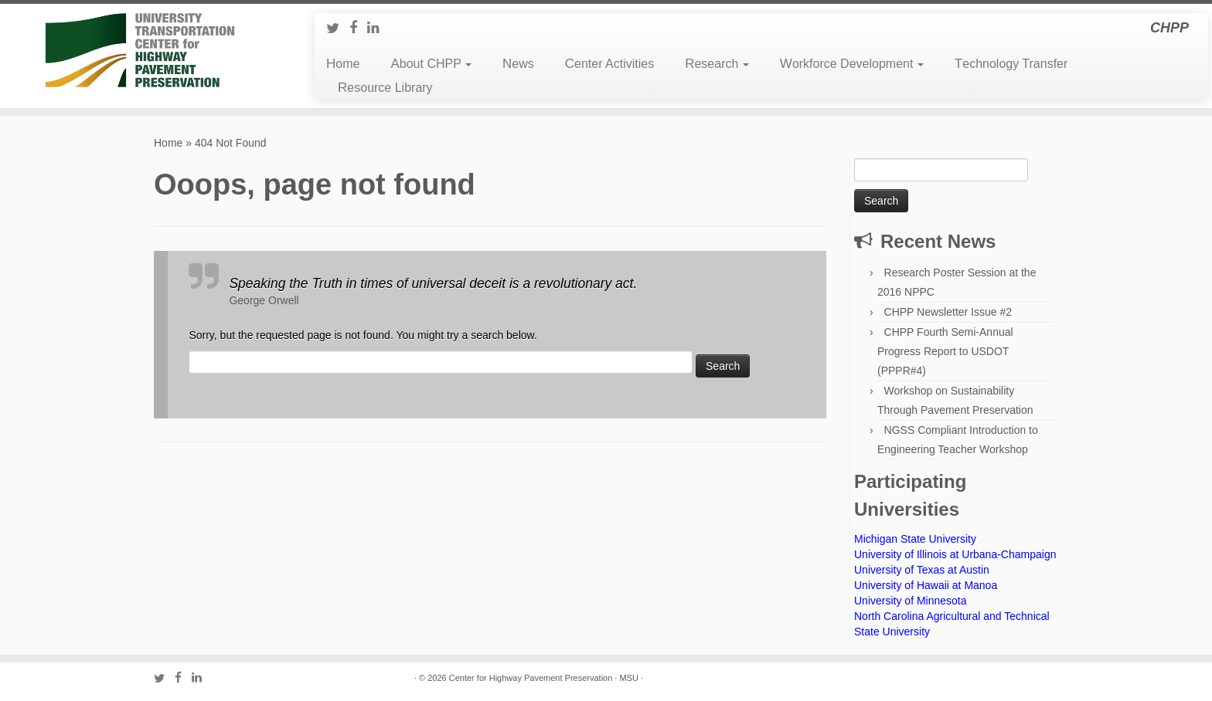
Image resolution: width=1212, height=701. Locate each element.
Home (342, 63)
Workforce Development (852, 63)
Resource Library (385, 87)
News (518, 63)
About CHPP (431, 63)
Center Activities (609, 63)
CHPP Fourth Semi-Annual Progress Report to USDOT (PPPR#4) (945, 351)
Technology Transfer (1011, 63)
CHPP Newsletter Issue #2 (948, 312)
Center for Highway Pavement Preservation (531, 677)
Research (717, 63)
